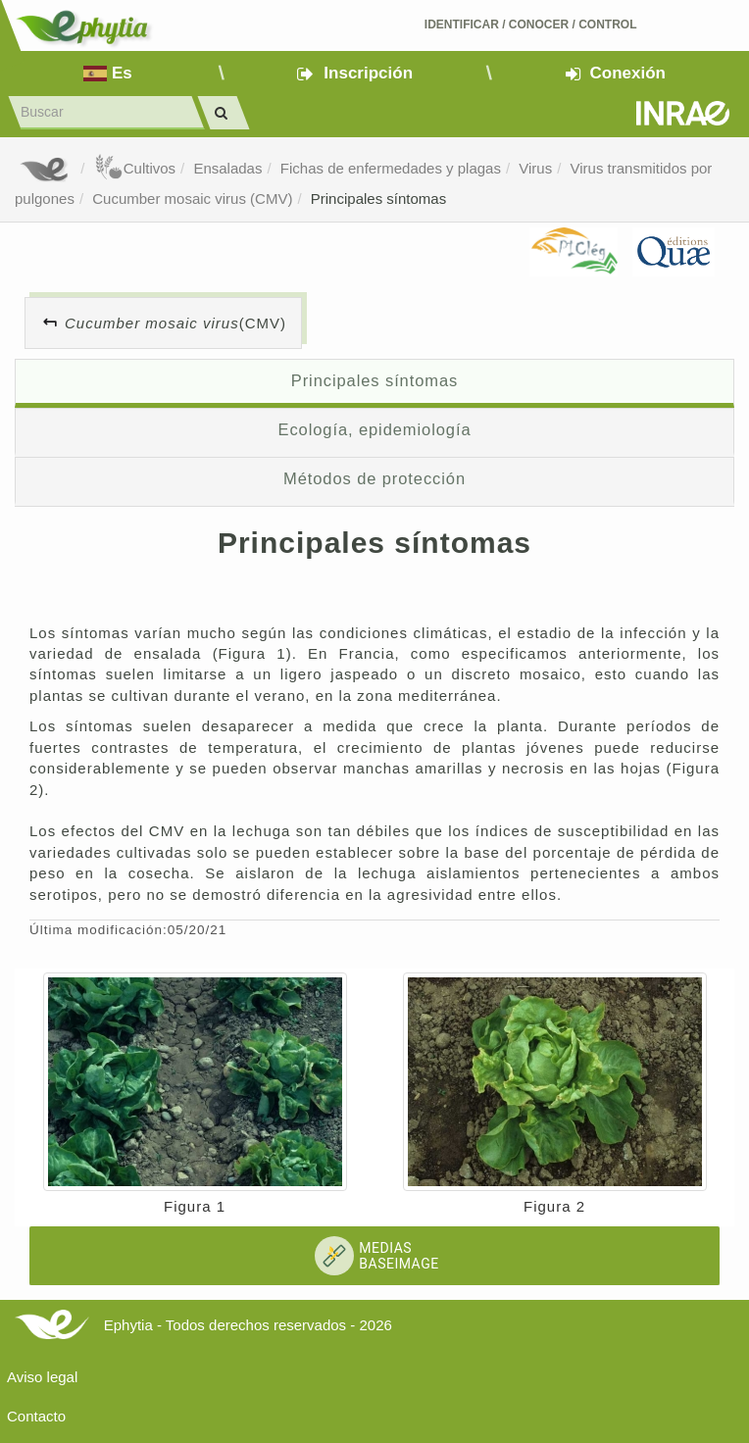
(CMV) (175, 323)
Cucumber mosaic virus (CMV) (192, 198)
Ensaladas (227, 168)
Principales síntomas (378, 198)
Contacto (36, 1416)
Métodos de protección (374, 478)
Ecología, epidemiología (375, 429)
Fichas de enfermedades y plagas (390, 168)
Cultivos (134, 168)
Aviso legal (42, 1376)
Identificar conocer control (530, 24)
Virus (535, 168)
